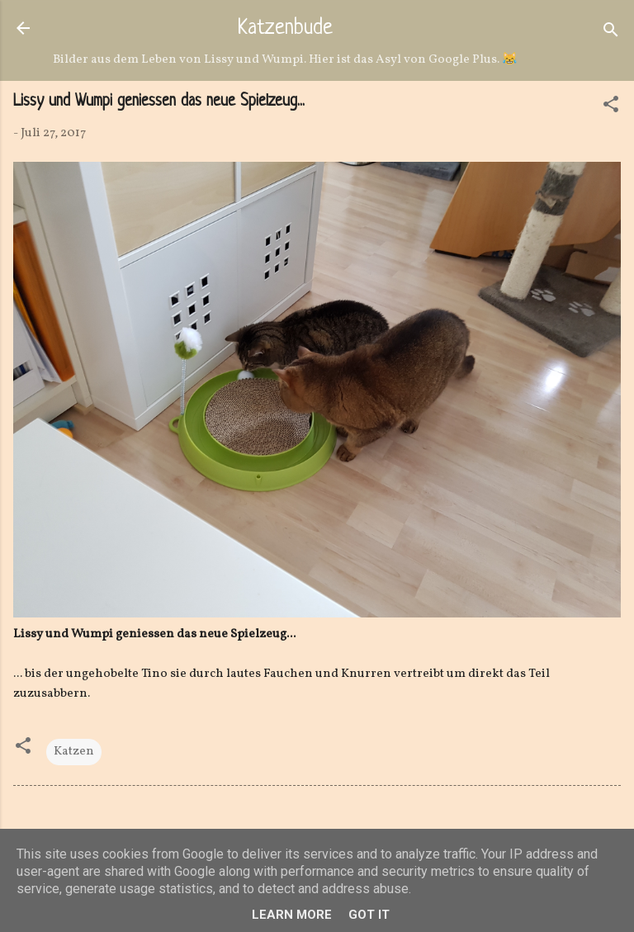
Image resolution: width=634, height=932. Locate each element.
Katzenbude (285, 28)
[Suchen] (611, 33)
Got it (369, 914)
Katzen (74, 751)
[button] (611, 107)
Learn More (292, 914)
